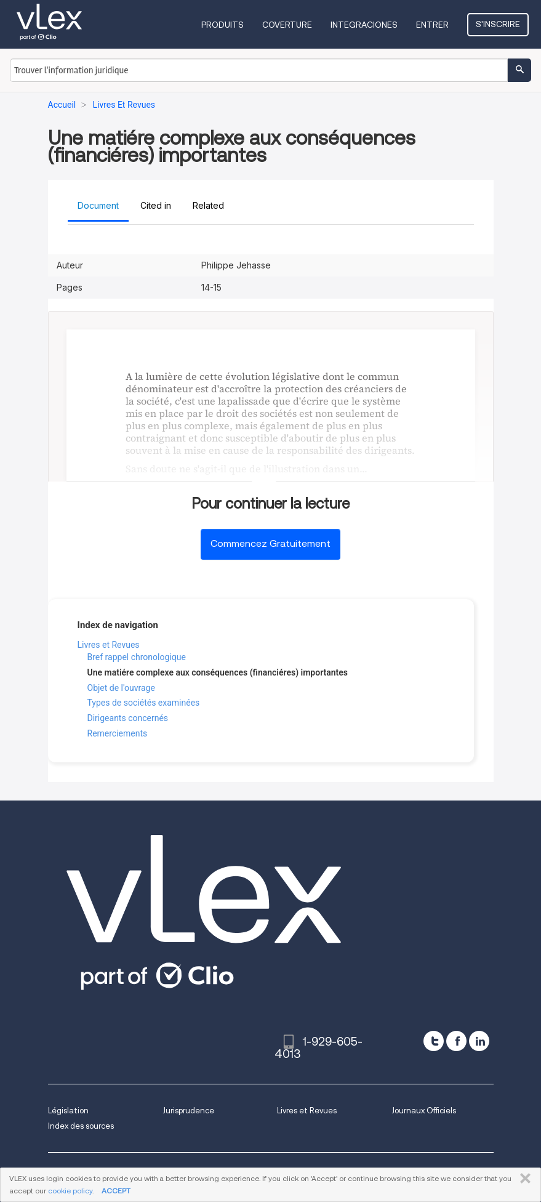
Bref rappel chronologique (136, 657)
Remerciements (117, 733)
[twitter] (433, 1041)
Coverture (287, 25)
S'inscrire (498, 24)
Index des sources (81, 1126)
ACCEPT (116, 1191)
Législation (68, 1110)
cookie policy (70, 1191)
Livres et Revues (109, 645)
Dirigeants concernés (128, 718)
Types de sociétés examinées (143, 703)
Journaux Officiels (423, 1110)
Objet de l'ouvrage (121, 688)
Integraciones (364, 25)
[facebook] (456, 1041)
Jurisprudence (188, 1110)
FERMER (523, 1178)
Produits (222, 25)
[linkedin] (479, 1041)
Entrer (432, 25)
